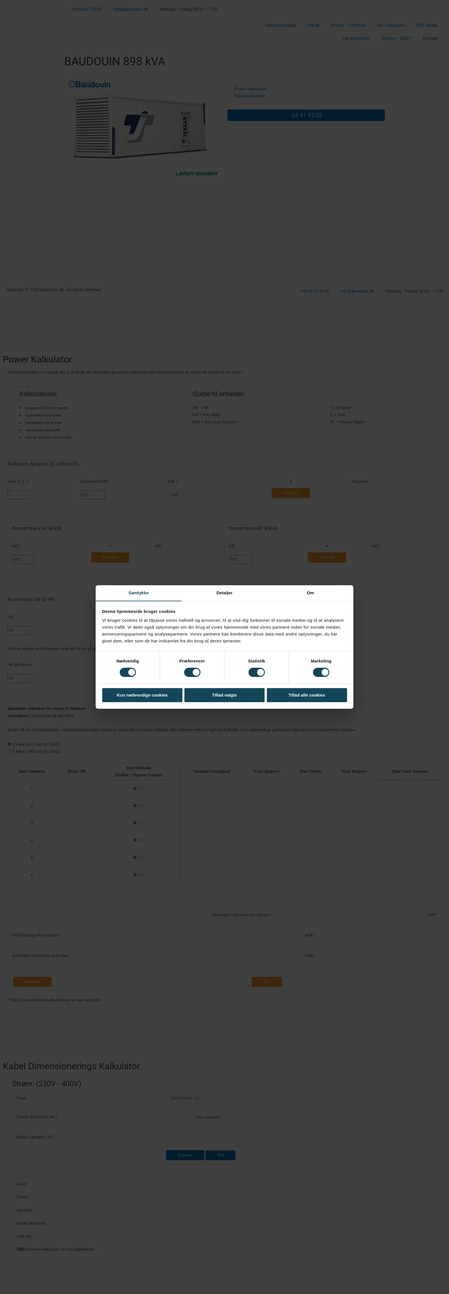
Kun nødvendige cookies (142, 695)
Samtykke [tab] (139, 592)
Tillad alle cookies (306, 695)
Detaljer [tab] (224, 592)
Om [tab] (310, 592)
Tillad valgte (224, 695)
